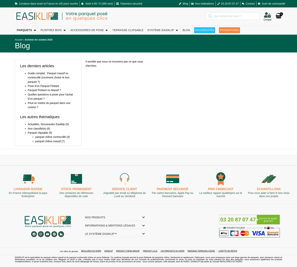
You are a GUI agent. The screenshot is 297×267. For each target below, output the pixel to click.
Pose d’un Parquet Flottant (43, 85)
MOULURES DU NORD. (231, 261)
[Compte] (267, 15)
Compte (267, 20)
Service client (124, 189)
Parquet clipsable (38, 132)
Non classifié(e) (37, 128)
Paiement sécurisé (172, 189)
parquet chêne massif (48, 141)
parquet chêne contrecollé (50, 136)
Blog (22, 45)
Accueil (18, 39)
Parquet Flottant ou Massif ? (44, 90)
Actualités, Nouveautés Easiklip (46, 124)
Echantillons (269, 189)
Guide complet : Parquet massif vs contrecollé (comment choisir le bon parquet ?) (49, 77)
